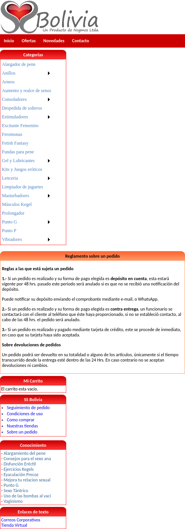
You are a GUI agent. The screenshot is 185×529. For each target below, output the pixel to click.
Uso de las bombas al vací (27, 496)
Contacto (80, 40)
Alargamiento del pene (24, 453)
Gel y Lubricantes (18, 160)
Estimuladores (15, 117)
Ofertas (29, 40)
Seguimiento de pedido (28, 407)
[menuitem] (26, 64)
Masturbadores (15, 195)
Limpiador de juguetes (22, 187)
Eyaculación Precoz (20, 474)
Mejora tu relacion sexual (26, 480)
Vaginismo (12, 501)
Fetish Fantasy (15, 143)
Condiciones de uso (25, 413)
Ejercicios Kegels (18, 469)
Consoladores (14, 99)
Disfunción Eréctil (19, 464)
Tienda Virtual (14, 525)
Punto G (9, 222)
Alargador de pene (18, 64)
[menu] (26, 152)
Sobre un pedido (22, 432)
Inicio (9, 40)
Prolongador (13, 213)
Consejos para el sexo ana (27, 458)
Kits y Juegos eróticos (22, 169)
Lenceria (10, 178)
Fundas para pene (18, 152)
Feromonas (12, 134)
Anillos (8, 73)
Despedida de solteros (22, 108)
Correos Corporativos (20, 520)
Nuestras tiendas (22, 426)
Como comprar (20, 419)
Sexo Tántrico (15, 490)
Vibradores (12, 239)
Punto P (9, 230)
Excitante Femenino (20, 125)
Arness (8, 81)
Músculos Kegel (17, 204)
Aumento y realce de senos (26, 90)
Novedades (54, 40)
